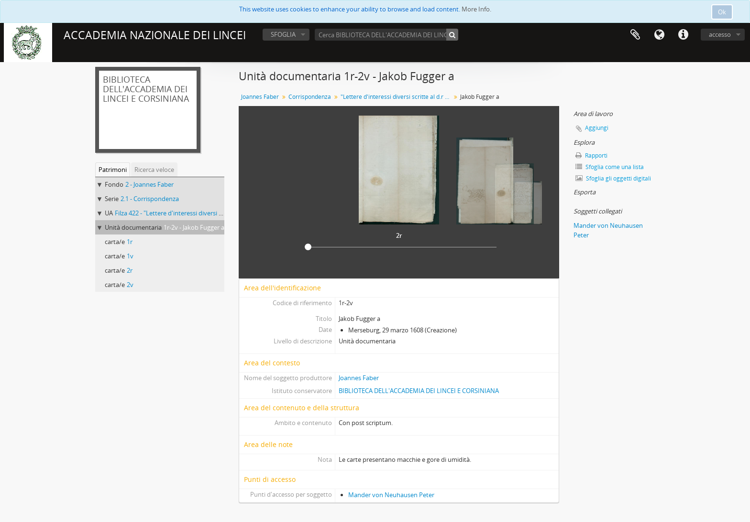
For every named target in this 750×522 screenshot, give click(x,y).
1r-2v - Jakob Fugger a (194, 227)
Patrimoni (113, 169)
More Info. (476, 9)
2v (130, 284)
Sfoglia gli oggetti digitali (613, 178)
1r (129, 241)
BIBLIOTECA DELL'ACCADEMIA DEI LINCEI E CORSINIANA (419, 390)
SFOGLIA (283, 34)
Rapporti (591, 155)
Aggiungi (596, 128)
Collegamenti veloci (683, 35)
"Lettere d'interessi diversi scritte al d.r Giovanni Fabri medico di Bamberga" (397, 97)
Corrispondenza (309, 97)
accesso (720, 34)
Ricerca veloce (154, 169)
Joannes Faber (260, 97)
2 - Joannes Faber (149, 184)
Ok (722, 12)
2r (129, 270)
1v (130, 256)
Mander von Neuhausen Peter (391, 494)
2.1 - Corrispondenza (150, 198)
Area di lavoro (635, 35)
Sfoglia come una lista (609, 167)
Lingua (659, 35)
